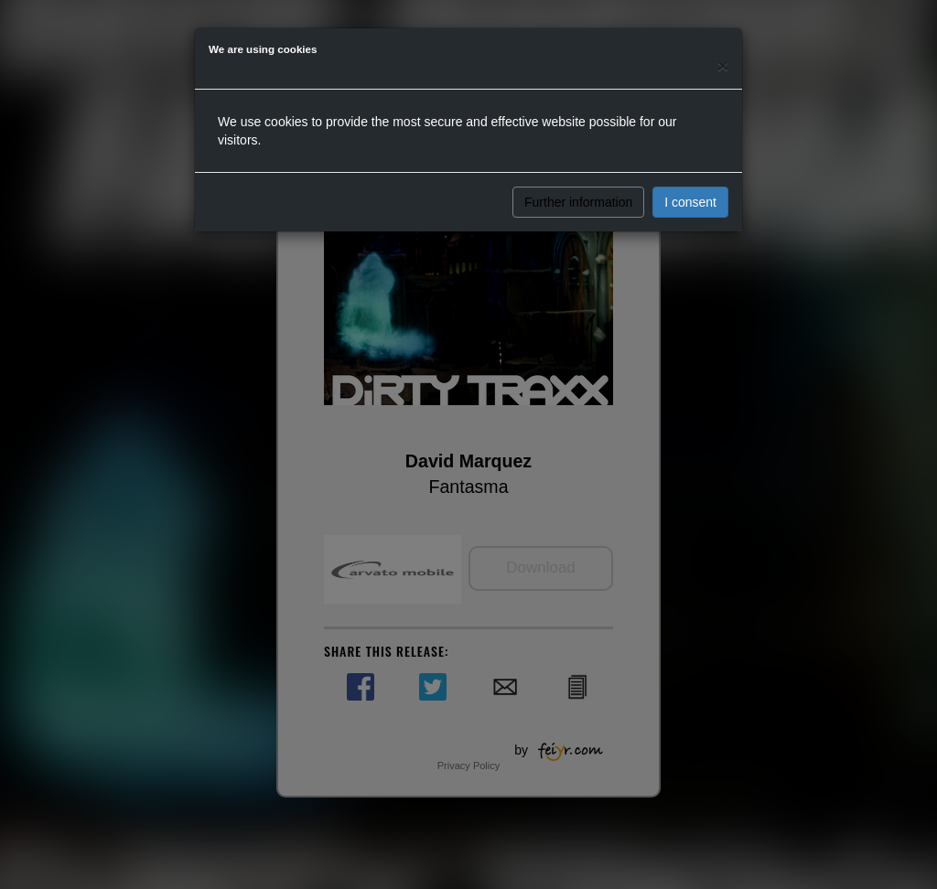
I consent (690, 202)
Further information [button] (578, 202)
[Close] (722, 65)
